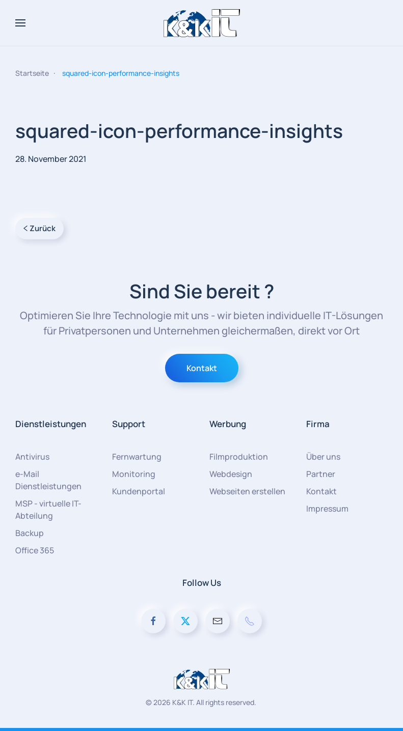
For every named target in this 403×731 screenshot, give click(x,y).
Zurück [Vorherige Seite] (39, 228)
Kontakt (201, 368)
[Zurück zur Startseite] (202, 23)
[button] (20, 23)
